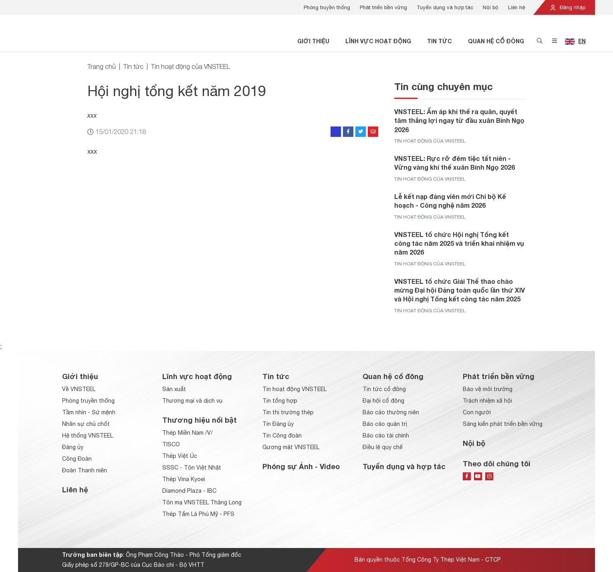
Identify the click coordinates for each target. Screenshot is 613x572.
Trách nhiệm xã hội (487, 400)
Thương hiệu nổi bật (199, 419)
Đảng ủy (72, 447)
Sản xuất (174, 389)
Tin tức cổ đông (384, 389)
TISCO (171, 444)
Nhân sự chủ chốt (86, 424)
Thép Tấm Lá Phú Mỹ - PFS (198, 514)
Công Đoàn (77, 459)
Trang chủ (101, 66)
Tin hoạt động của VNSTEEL (190, 66)
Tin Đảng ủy (278, 424)
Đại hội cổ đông (383, 400)
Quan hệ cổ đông (496, 41)
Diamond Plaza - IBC (189, 491)
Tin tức (439, 41)
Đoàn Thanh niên (84, 470)
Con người (477, 412)
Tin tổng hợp (279, 400)
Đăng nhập (567, 7)
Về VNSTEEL (78, 389)
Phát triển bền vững (383, 7)
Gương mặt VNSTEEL (290, 447)
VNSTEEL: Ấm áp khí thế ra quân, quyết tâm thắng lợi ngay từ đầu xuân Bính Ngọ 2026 (459, 120)
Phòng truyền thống (327, 7)
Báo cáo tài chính (386, 435)
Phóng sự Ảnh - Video (301, 466)
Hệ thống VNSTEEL (87, 435)
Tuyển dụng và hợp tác (445, 7)
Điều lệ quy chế (383, 447)
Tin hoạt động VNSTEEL (294, 389)
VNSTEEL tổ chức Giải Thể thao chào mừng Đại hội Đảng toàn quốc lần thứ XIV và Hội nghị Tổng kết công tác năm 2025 (459, 290)
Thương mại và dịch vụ (192, 400)
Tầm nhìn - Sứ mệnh (88, 412)
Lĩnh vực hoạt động (378, 41)
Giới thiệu (313, 41)
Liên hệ (516, 7)
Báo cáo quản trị (385, 424)
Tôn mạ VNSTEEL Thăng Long (202, 502)
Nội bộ (490, 7)
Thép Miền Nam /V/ (187, 433)
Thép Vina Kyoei (183, 479)
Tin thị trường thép (288, 412)
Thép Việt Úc (179, 456)
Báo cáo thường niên (391, 412)
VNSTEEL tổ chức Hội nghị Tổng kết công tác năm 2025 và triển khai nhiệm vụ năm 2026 (459, 243)
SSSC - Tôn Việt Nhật (191, 467)
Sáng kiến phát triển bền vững (502, 424)
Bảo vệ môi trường (487, 389)
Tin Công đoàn (282, 435)
